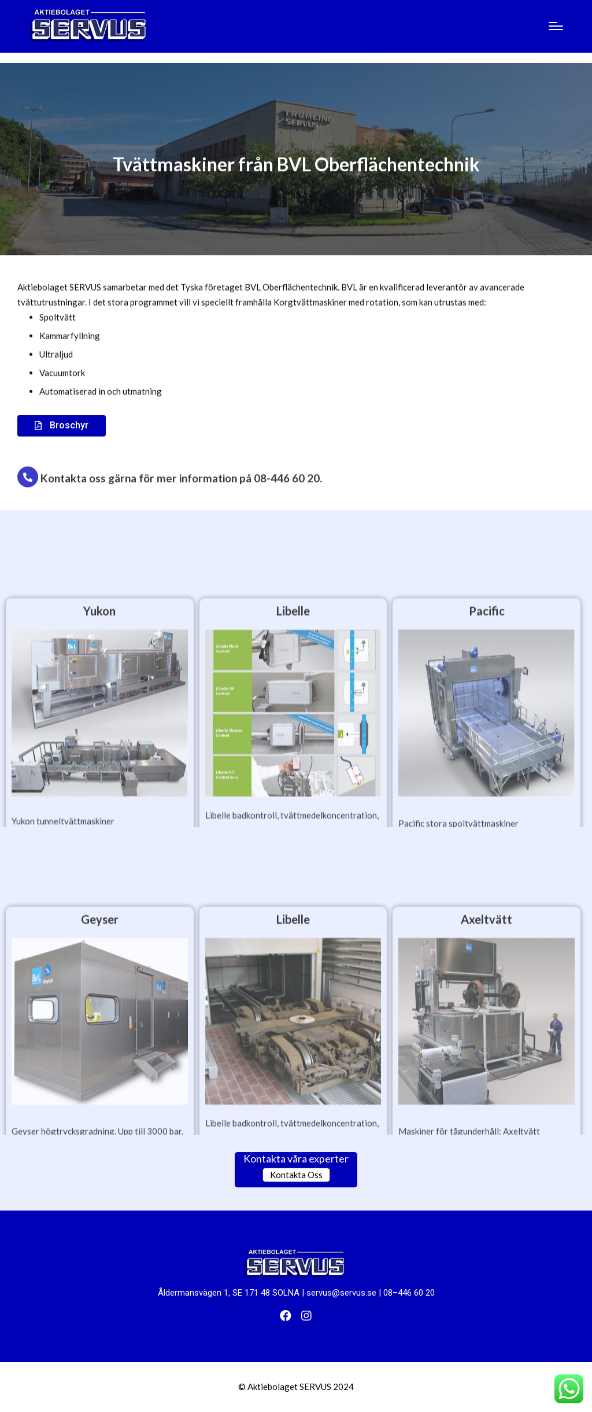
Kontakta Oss (296, 1174)
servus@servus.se (341, 1293)
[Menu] (556, 26)
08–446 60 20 (409, 1293)
